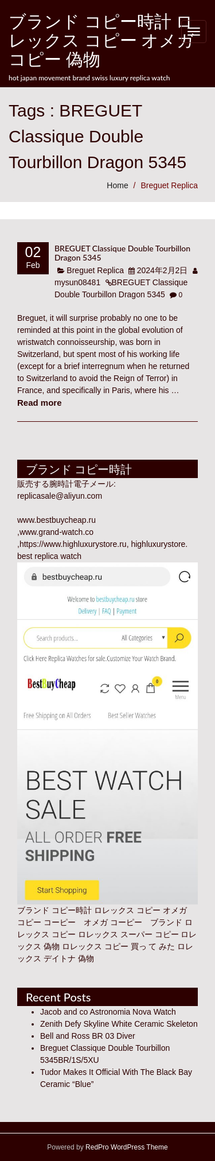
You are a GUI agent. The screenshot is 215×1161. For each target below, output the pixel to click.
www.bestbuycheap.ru (56, 520)
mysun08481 (77, 282)
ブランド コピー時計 (54, 910)
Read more (39, 402)
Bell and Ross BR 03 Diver (87, 1035)
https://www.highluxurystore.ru (73, 544)
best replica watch (49, 556)
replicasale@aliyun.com (59, 495)
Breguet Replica (169, 185)
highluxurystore (158, 544)
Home (117, 185)
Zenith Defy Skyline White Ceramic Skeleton (119, 1023)
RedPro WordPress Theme (126, 1147)
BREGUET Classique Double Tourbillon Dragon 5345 (122, 252)
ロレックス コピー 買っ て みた (118, 946)
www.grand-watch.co (56, 532)
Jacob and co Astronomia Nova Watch (108, 1011)
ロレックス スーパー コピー (128, 934)
